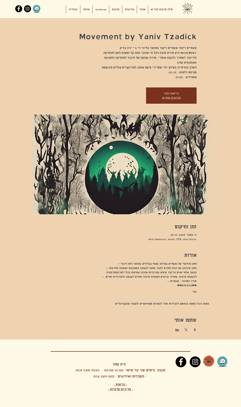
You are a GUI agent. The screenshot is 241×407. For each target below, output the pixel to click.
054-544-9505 (88, 370)
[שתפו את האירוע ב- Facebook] (195, 329)
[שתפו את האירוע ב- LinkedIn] (177, 329)
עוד (194, 291)
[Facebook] (18, 8)
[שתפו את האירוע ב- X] (186, 329)
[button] (129, 9)
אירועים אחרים (171, 97)
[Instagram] (27, 8)
